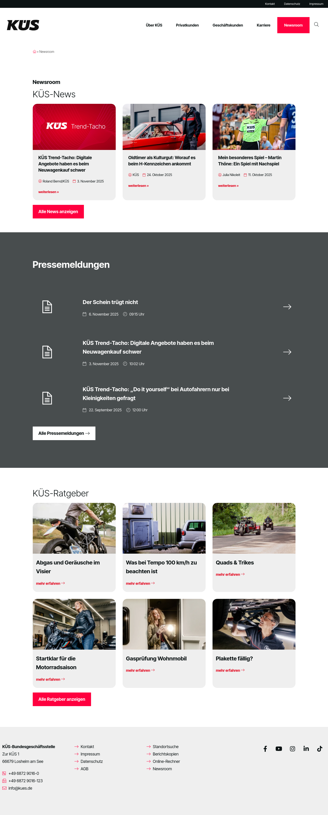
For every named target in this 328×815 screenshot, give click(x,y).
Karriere (263, 25)
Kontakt (270, 4)
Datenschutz (292, 4)
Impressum (316, 4)
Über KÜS (154, 25)
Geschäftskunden (228, 25)
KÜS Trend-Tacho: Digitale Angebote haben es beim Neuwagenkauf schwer (65, 164)
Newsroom (293, 25)
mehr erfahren (50, 583)
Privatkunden (187, 25)
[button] (10, 805)
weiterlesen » (48, 192)
